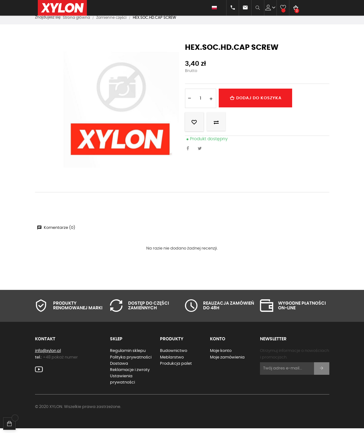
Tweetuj (201, 153)
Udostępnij (189, 153)
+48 (60, 362)
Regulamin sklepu (128, 355)
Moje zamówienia (227, 362)
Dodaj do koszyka (257, 102)
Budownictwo (173, 355)
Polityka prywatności (131, 362)
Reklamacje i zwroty (130, 374)
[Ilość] (201, 102)
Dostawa (119, 368)
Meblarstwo (172, 362)
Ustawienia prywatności (122, 384)
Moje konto (221, 355)
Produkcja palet (176, 368)
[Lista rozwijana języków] (211, 8)
